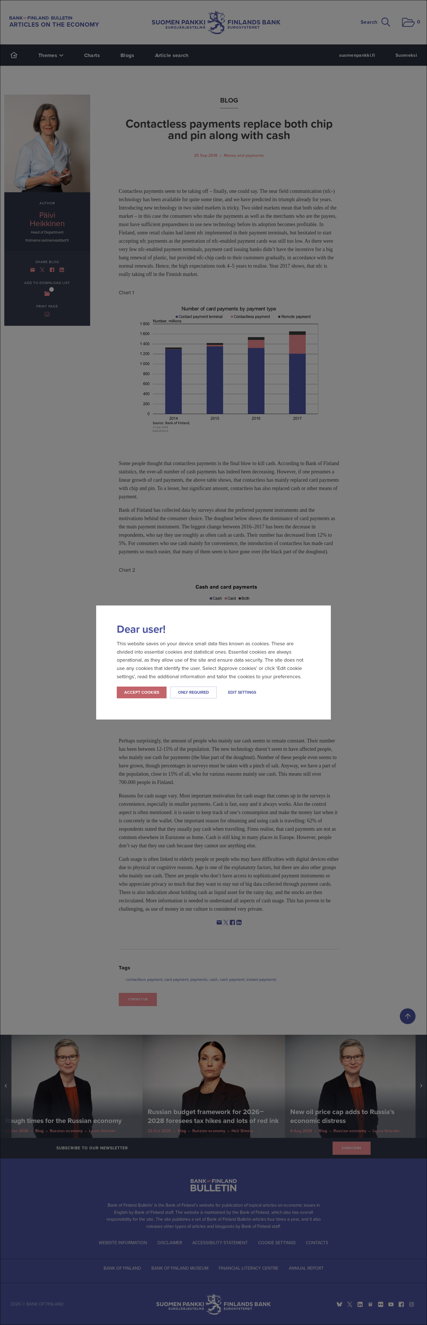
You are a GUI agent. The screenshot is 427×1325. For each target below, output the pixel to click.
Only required (193, 692)
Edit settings (242, 692)
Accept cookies (141, 692)
